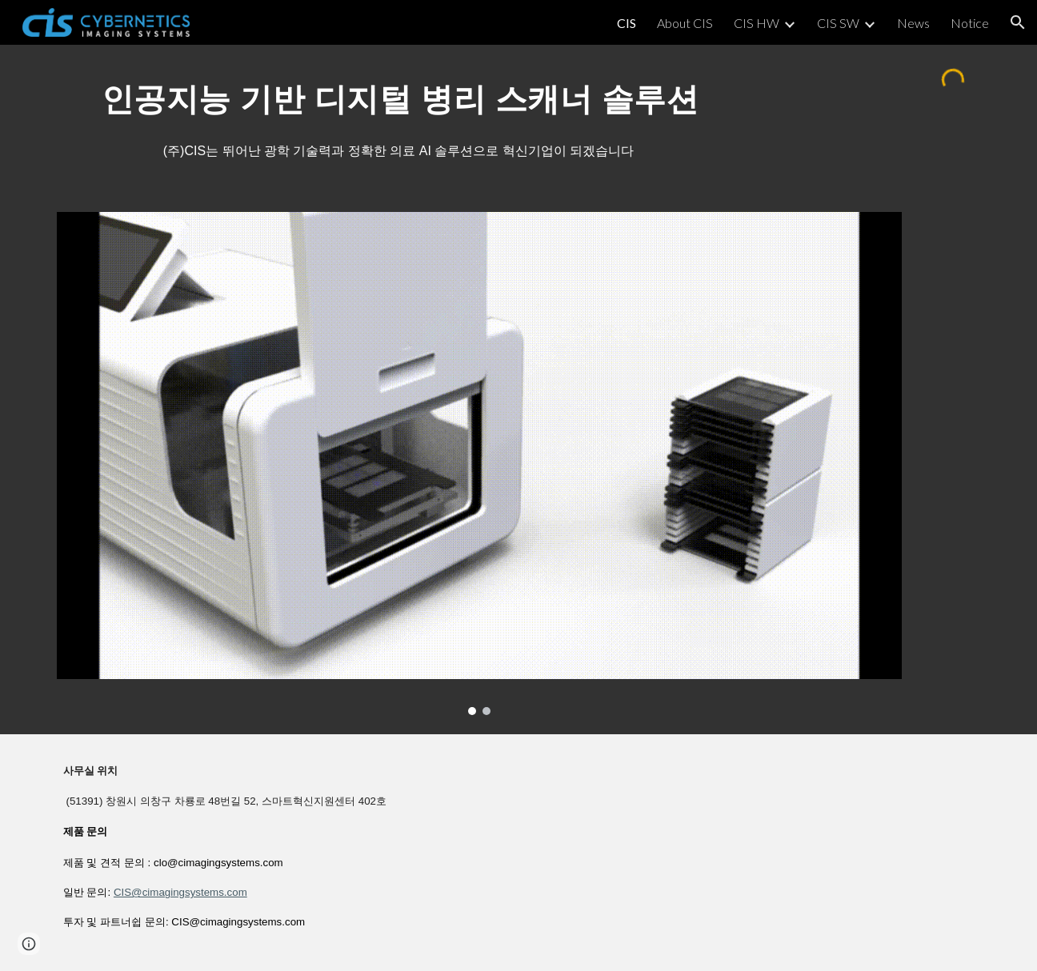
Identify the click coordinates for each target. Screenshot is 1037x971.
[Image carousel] (479, 463)
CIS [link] (626, 22)
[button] (1018, 22)
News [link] (913, 22)
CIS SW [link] (838, 22)
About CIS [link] (685, 22)
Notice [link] (970, 22)
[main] (400, 97)
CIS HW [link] (756, 22)
